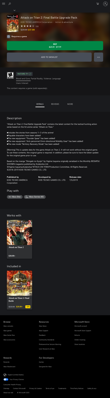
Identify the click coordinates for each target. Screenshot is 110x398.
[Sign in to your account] (105, 3)
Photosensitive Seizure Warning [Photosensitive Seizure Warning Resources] (50, 344)
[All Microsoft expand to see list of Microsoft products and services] (3, 3)
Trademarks (62, 388)
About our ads (8, 392)
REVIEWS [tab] (55, 104)
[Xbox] (7, 10)
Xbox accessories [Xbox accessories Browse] (9, 340)
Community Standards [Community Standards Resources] (46, 340)
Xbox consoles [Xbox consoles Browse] (8, 326)
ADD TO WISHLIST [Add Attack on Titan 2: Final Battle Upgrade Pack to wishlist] (49, 57)
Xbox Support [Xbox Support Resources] (43, 330)
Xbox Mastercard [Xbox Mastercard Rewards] (9, 366)
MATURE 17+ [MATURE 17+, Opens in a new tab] (24, 74)
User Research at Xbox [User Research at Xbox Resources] (47, 349)
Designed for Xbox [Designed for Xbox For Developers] (45, 366)
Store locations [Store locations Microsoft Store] (79, 344)
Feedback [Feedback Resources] (42, 335)
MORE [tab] (70, 104)
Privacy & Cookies (35, 388)
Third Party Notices (77, 388)
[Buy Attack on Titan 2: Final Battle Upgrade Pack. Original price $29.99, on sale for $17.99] (55, 45)
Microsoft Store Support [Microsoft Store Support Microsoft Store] (82, 330)
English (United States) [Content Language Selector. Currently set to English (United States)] (16, 375)
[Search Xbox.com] (10, 3)
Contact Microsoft (19, 388)
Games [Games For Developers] (41, 362)
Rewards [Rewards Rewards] (6, 362)
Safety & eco (91, 388)
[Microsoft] (55, 2)
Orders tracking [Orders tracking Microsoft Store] (79, 340)
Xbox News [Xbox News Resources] (43, 326)
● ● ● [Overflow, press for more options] (98, 57)
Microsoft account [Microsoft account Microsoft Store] (80, 326)
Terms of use (50, 388)
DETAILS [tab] (39, 104)
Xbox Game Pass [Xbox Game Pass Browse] (9, 335)
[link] (19, 239)
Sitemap (6, 388)
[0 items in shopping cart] (98, 3)
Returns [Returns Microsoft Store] (77, 335)
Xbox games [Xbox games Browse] (7, 330)
